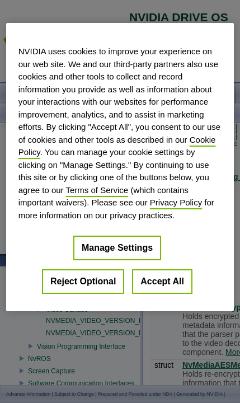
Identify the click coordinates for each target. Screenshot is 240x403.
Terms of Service (97, 190)
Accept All (162, 281)
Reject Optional (83, 281)
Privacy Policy (176, 202)
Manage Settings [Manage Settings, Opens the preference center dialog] (117, 247)
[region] (120, 167)
